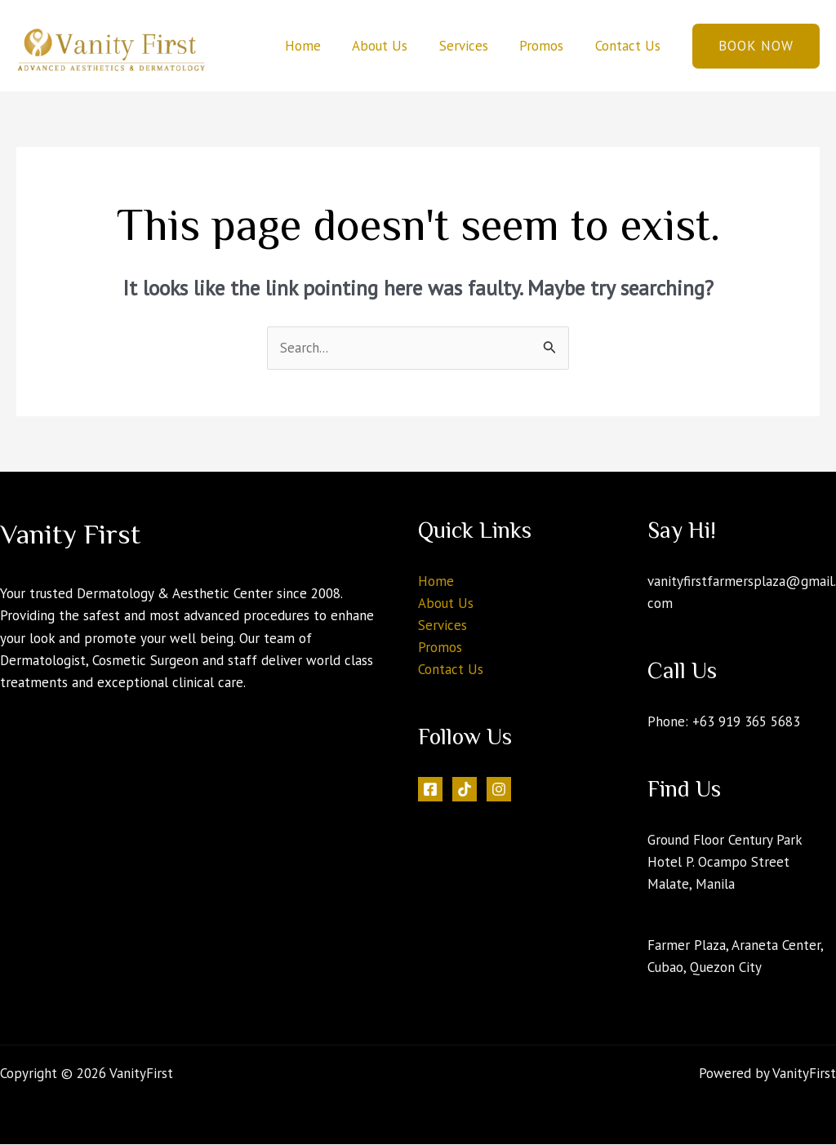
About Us (392, 46)
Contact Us (629, 46)
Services (472, 46)
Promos (547, 46)
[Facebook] (430, 790)
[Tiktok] (464, 790)
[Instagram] (499, 790)
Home (319, 46)
